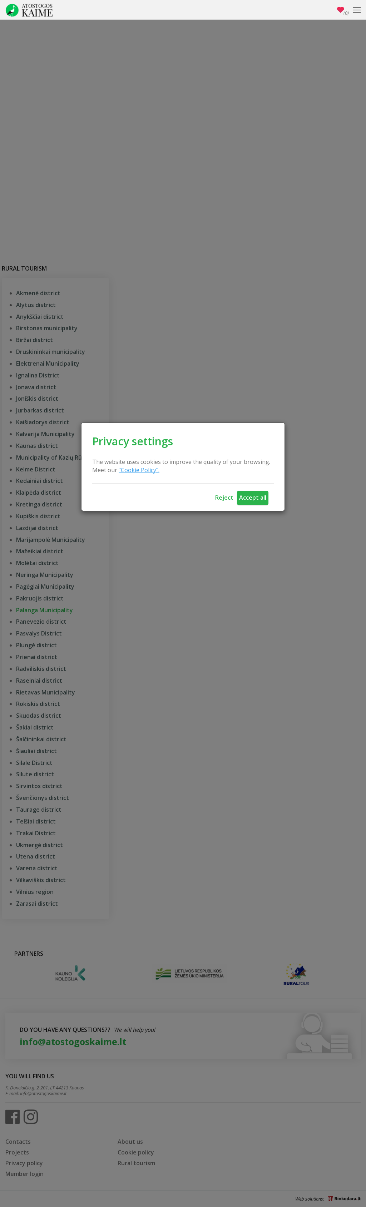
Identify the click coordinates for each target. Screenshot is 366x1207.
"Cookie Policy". (139, 470)
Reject (224, 497)
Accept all (252, 497)
